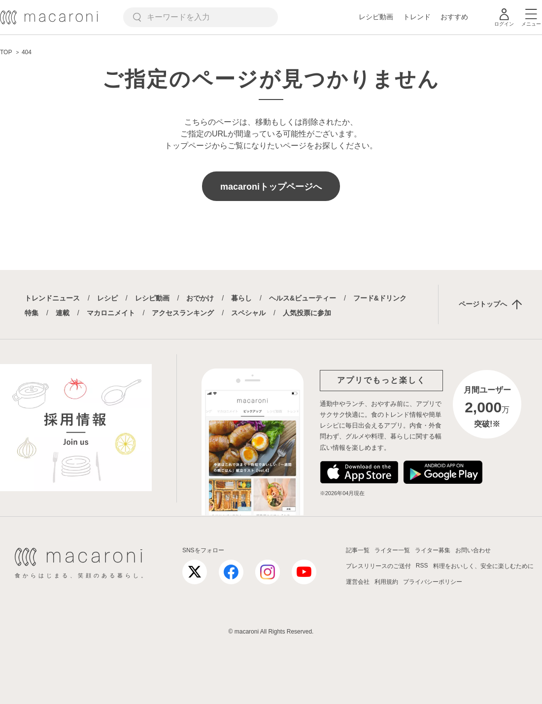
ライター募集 (432, 550)
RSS (422, 565)
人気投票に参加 (307, 313)
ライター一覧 (392, 550)
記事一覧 (358, 550)
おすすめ (454, 17)
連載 (62, 313)
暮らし (241, 298)
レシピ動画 (376, 17)
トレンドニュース (52, 298)
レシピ (107, 298)
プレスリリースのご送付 (378, 566)
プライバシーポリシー (432, 581)
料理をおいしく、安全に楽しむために (483, 566)
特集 (31, 313)
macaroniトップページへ (271, 187)
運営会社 (358, 581)
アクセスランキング (183, 313)
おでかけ (200, 298)
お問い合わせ (473, 550)
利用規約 (386, 581)
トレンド (417, 17)
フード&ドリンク (379, 298)
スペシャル (248, 313)
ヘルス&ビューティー (302, 298)
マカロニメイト (111, 313)
